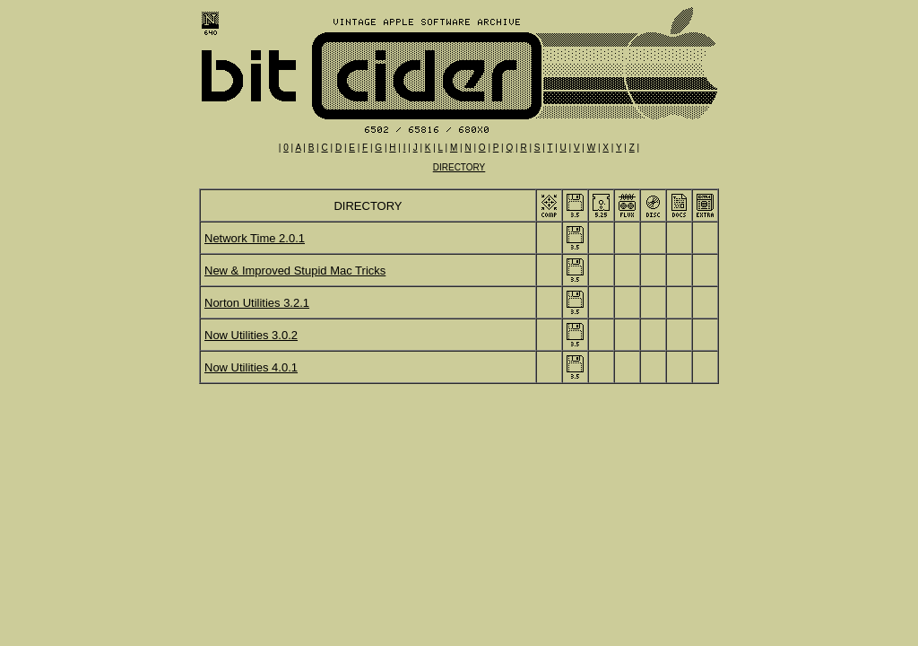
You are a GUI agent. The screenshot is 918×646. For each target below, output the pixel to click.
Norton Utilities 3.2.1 (256, 303)
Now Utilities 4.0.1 (251, 367)
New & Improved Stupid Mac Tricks (294, 270)
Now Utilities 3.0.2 (251, 335)
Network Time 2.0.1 (254, 238)
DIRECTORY (459, 167)
